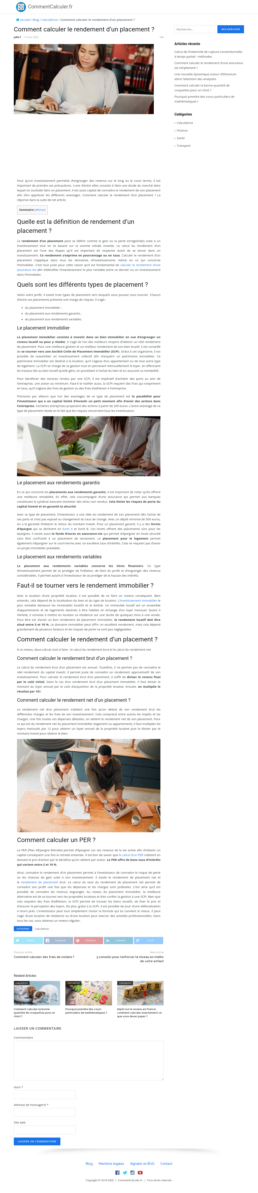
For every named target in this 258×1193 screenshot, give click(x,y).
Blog (36, 20)
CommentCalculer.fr (44, 7)
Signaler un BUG (142, 1164)
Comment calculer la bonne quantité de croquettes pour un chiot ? (34, 1013)
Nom (18, 1087)
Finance (182, 130)
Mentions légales (111, 1164)
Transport (184, 146)
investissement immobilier (138, 600)
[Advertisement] (89, 146)
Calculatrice (49, 20)
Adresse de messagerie (31, 1105)
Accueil (25, 20)
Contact (166, 1164)
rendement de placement (39, 882)
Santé (181, 138)
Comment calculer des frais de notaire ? (44, 957)
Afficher (39, 210)
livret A (67, 529)
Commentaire (23, 1037)
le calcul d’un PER (131, 855)
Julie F (17, 37)
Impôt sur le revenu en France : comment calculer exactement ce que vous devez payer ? (139, 1013)
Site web (20, 1122)
